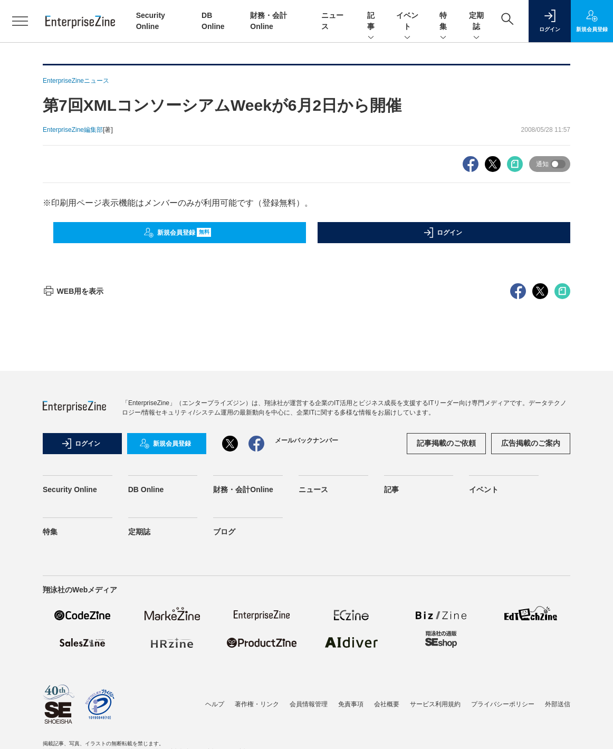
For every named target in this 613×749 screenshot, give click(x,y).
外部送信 (557, 704)
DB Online (146, 489)
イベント (407, 21)
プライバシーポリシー (502, 704)
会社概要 (386, 704)
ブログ (224, 531)
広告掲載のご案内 (530, 443)
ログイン (442, 232)
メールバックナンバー (306, 440)
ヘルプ (214, 704)
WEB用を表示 (73, 291)
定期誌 (476, 21)
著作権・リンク (257, 704)
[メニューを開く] (20, 21)
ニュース (313, 489)
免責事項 (350, 704)
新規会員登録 (177, 232)
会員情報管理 (309, 704)
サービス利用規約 (435, 704)
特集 (443, 21)
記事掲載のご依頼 (446, 443)
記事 (371, 21)
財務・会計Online (243, 489)
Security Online (70, 489)
